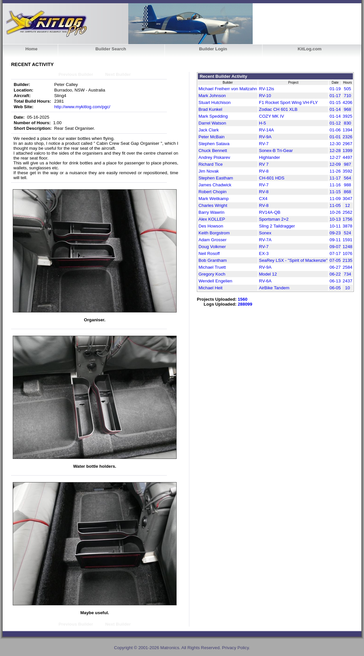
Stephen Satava (213, 143)
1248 (348, 246)
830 (347, 123)
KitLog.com (310, 48)
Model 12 (268, 274)
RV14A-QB (269, 212)
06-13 (334, 280)
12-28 (334, 150)
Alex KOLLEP (211, 219)
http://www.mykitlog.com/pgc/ (82, 106)
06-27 (334, 267)
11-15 (334, 191)
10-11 (334, 226)
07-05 (334, 260)
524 (347, 232)
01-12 (334, 123)
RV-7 (263, 143)
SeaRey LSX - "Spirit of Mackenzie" (293, 260)
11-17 (334, 178)
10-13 (334, 219)
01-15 (334, 102)
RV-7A (265, 239)
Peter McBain (211, 136)
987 (347, 164)
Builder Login (213, 48)
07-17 (334, 253)
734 (347, 274)
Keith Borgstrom (214, 232)
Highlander (269, 157)
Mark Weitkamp (213, 198)
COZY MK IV (271, 116)
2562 (348, 212)
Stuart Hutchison (214, 102)
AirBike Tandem (274, 287)
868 (347, 191)
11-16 (334, 184)
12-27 (334, 157)
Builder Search (110, 48)
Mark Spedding (213, 116)
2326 (348, 136)
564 (347, 178)
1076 (348, 253)
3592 (348, 171)
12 (347, 205)
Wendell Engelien (215, 280)
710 (347, 95)
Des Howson (210, 226)
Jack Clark (208, 129)
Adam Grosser (212, 239)
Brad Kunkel (210, 109)
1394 (348, 129)
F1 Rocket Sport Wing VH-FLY (288, 102)
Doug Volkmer (212, 246)
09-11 (334, 239)
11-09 (334, 198)
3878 (348, 226)
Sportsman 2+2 (274, 219)
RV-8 (263, 171)
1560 (242, 299)
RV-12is (266, 88)
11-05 (334, 205)
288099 (245, 304)
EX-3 (264, 253)
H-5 (262, 123)
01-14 (334, 109)
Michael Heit (210, 287)
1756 (348, 219)
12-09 (334, 164)
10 (347, 287)
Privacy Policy (235, 647)
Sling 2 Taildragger (277, 226)
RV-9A (265, 136)
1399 (348, 150)
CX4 (263, 198)
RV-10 (265, 95)
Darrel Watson (212, 123)
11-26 (334, 171)
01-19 (334, 88)
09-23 (334, 232)
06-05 (334, 287)
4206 (348, 102)
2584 (348, 267)
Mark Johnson (212, 95)
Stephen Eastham (215, 178)
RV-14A (266, 129)
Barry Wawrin (211, 212)
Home (31, 48)
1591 (348, 239)
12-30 (334, 143)
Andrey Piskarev (214, 157)
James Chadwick (214, 184)
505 (347, 88)
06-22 (334, 274)
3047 (348, 198)
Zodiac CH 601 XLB (278, 109)
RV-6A (265, 280)
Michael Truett (212, 267)
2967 (348, 143)
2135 (348, 260)
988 (347, 184)
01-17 (334, 95)
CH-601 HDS (271, 178)
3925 (348, 116)
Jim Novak (208, 171)
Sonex (265, 232)
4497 (348, 157)
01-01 (334, 136)
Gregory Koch (211, 274)
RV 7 (263, 164)
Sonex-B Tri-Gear (276, 150)
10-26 (334, 212)
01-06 (334, 129)
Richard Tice (210, 164)
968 (347, 109)
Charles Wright (212, 205)
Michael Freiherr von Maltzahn (227, 88)
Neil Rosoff (209, 253)
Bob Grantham (212, 260)
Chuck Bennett (212, 150)
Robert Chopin (212, 191)
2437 (348, 280)
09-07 (334, 246)
